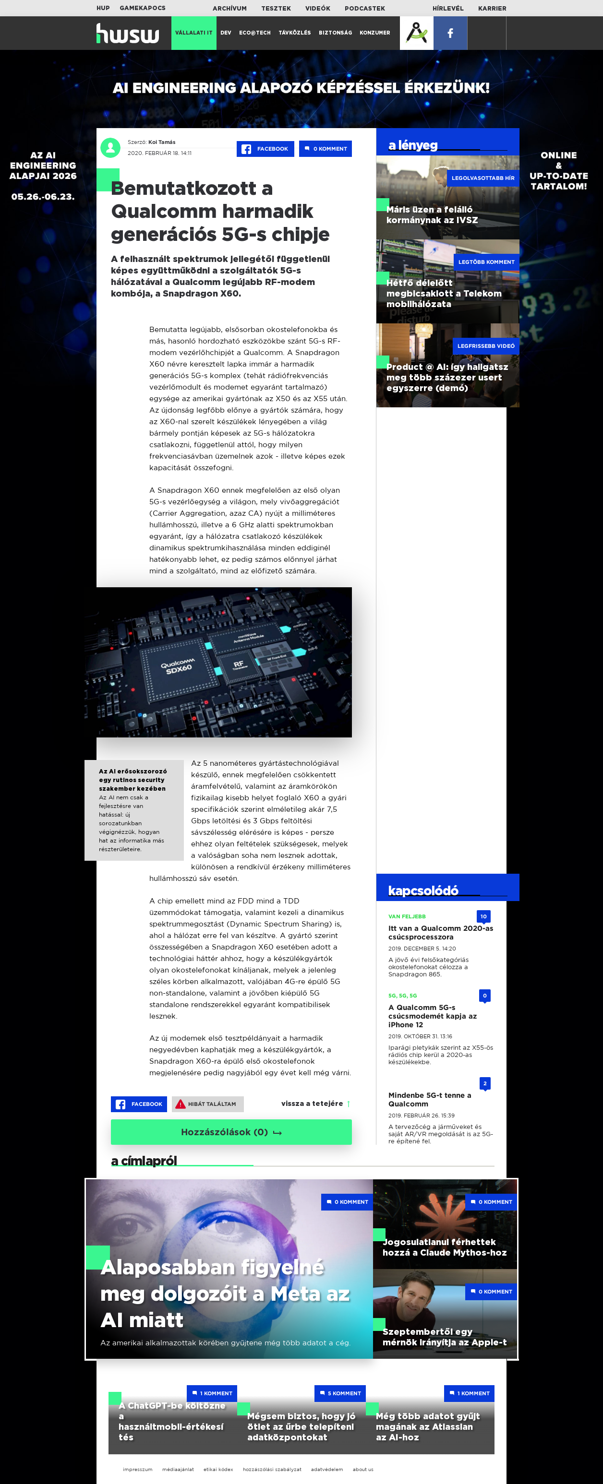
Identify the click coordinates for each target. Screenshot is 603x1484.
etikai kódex (218, 1469)
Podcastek (365, 9)
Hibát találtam (205, 1104)
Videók (317, 9)
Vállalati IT (194, 33)
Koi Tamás (162, 142)
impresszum (138, 1469)
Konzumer (375, 33)
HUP (103, 8)
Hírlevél (448, 9)
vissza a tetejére (312, 1104)
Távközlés (294, 33)
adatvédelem (327, 1469)
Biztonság (335, 33)
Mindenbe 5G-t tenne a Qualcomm (429, 1100)
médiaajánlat (178, 1469)
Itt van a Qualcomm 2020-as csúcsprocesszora (441, 933)
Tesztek (276, 9)
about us (363, 1469)
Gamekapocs (143, 8)
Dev (225, 33)
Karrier (492, 9)
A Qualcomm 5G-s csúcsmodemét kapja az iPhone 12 (432, 1016)
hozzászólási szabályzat (272, 1469)
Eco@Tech (255, 33)
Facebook (265, 149)
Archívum (230, 9)
